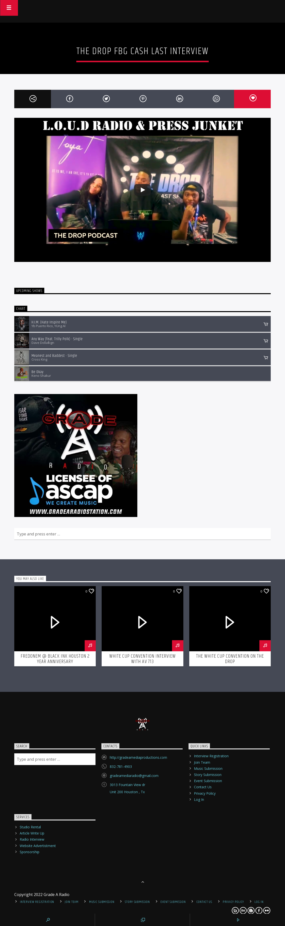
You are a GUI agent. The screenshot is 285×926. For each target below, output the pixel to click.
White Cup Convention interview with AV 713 (142, 659)
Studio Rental (30, 827)
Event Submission (208, 780)
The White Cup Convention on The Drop (230, 659)
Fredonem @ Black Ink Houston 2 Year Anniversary (55, 659)
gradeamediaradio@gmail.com (134, 775)
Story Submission (208, 774)
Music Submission (208, 768)
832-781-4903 (121, 766)
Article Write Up (32, 833)
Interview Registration (211, 756)
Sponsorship (29, 852)
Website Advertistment (38, 845)
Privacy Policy (205, 793)
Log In (199, 799)
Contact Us (203, 787)
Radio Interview (32, 839)
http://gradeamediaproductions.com (138, 757)
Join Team (202, 762)
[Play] (142, 190)
